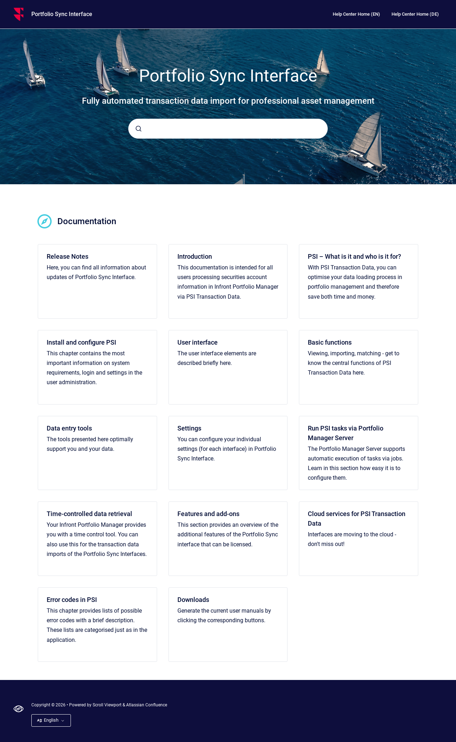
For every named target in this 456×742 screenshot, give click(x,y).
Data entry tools (69, 428)
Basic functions (330, 342)
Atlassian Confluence (146, 704)
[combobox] (228, 128)
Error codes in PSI (72, 599)
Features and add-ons (208, 513)
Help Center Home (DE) (415, 14)
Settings (189, 428)
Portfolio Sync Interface (61, 14)
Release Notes (67, 256)
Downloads (193, 599)
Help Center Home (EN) (356, 14)
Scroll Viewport (108, 704)
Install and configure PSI (81, 342)
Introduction (194, 256)
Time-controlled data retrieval (89, 513)
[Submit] (138, 128)
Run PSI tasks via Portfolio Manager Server (345, 433)
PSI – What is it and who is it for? (354, 256)
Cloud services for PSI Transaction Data (356, 518)
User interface (197, 342)
